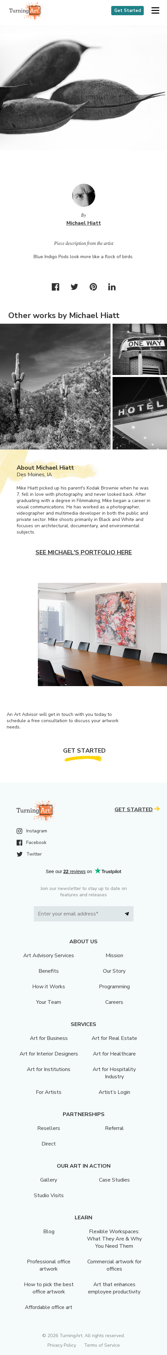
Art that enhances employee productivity (114, 1288)
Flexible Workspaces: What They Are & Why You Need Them (114, 1239)
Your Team (48, 1002)
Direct (49, 1143)
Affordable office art (48, 1307)
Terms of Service (102, 1345)
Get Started (127, 11)
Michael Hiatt (83, 223)
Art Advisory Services (48, 955)
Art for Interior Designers (49, 1053)
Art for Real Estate (114, 1038)
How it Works (48, 986)
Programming (114, 986)
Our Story (114, 971)
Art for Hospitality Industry (114, 1073)
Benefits (49, 971)
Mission (114, 955)
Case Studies (114, 1180)
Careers (114, 1002)
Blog (48, 1231)
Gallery (48, 1180)
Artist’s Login (114, 1092)
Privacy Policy (61, 1345)
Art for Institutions (48, 1069)
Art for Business (49, 1038)
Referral (114, 1128)
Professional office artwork (48, 1265)
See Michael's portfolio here (84, 552)
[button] (155, 11)
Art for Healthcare (114, 1053)
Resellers (48, 1128)
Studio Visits (49, 1195)
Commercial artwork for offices (114, 1265)
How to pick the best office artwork (49, 1288)
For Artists (48, 1092)
